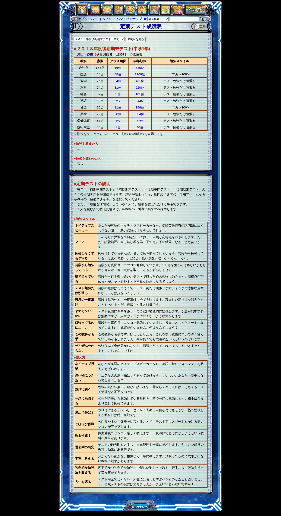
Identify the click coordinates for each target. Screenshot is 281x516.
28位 (117, 114)
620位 (140, 87)
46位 (139, 127)
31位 (117, 87)
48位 (117, 74)
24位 (117, 81)
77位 (139, 120)
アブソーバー (87, 19)
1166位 (140, 74)
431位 (140, 81)
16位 (117, 67)
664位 (140, 114)
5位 (117, 94)
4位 (117, 120)
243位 (140, 101)
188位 (140, 107)
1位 (117, 127)
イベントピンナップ (127, 19)
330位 (140, 67)
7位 (117, 101)
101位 (140, 94)
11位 (117, 107)
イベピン (105, 19)
